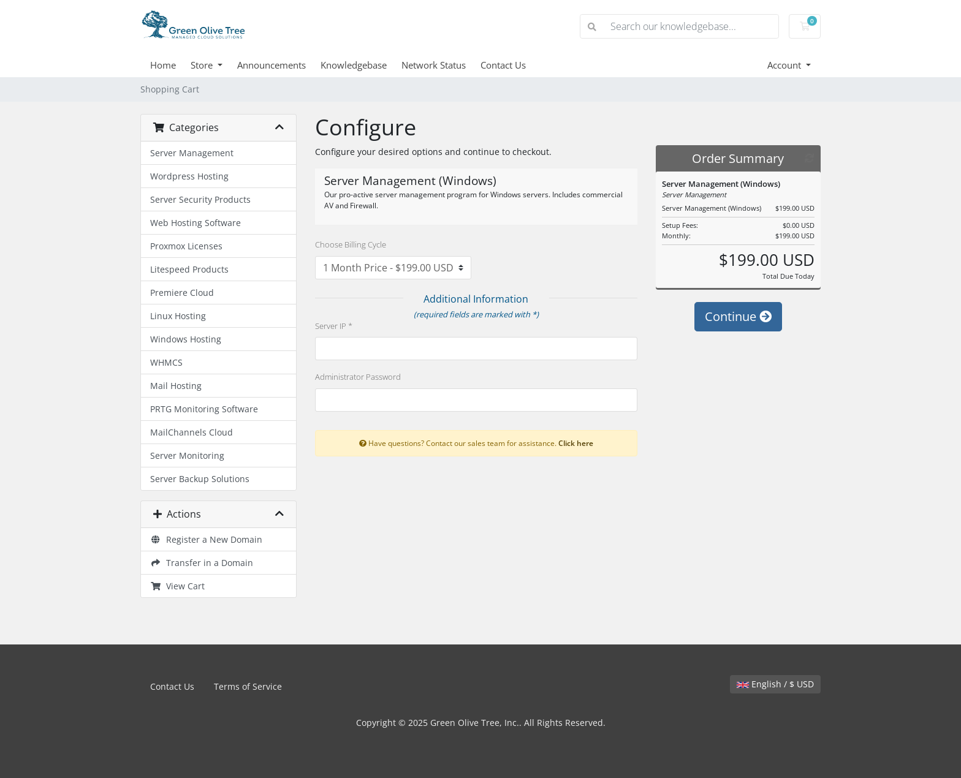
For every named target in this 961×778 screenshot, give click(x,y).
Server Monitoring (187, 455)
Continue (738, 316)
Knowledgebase (354, 65)
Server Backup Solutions (199, 479)
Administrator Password (358, 376)
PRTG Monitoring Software (204, 409)
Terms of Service (248, 686)
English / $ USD (775, 684)
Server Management (192, 153)
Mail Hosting (176, 385)
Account (785, 65)
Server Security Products (200, 199)
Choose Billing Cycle (350, 244)
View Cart (177, 586)
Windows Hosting (185, 339)
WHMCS (166, 362)
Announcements (271, 65)
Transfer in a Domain (201, 562)
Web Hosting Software (195, 222)
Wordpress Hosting (189, 176)
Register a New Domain (206, 539)
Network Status (433, 65)
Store (203, 65)
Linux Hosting (178, 316)
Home (163, 65)
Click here (575, 443)
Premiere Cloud (182, 292)
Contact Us (503, 65)
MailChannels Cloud (191, 432)
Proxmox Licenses (186, 246)
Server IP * (333, 325)
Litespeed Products (189, 269)
